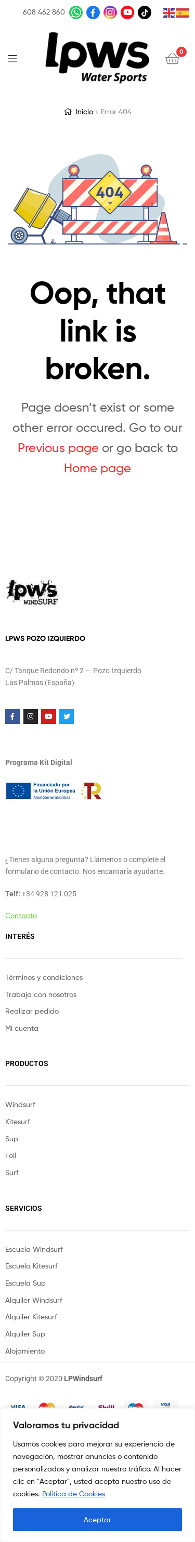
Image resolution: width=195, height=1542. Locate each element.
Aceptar (97, 1519)
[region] (97, 1475)
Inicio (84, 111)
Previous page (58, 447)
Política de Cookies (73, 1493)
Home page (97, 467)
